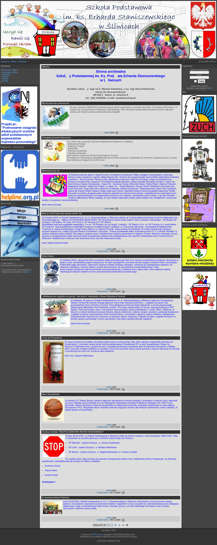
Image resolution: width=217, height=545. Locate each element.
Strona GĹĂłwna (9, 62)
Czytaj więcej (102, 251)
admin (107, 133)
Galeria (5, 79)
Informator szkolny (10, 72)
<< (109, 525)
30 (115, 525)
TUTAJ (208, 88)
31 (119, 525)
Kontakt (5, 77)
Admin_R (26, 272)
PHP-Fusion (97, 534)
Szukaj (5, 81)
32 (123, 525)
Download (22, 62)
